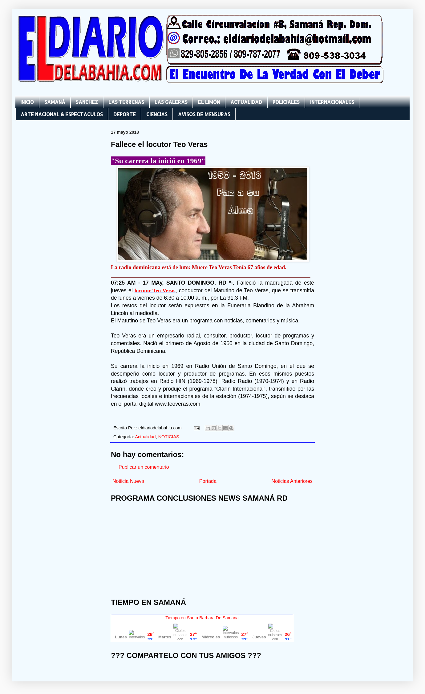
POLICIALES (286, 102)
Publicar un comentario (144, 467)
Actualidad (145, 436)
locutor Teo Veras (155, 290)
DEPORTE (124, 114)
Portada (208, 481)
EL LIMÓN (209, 102)
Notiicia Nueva (128, 481)
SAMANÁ (54, 102)
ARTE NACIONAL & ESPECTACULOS (62, 114)
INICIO (27, 102)
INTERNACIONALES (332, 102)
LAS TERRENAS (126, 102)
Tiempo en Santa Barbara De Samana (202, 617)
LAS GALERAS (171, 102)
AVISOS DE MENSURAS (204, 114)
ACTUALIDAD (246, 102)
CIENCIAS (157, 114)
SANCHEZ (87, 102)
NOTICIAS (168, 436)
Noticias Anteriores (292, 481)
